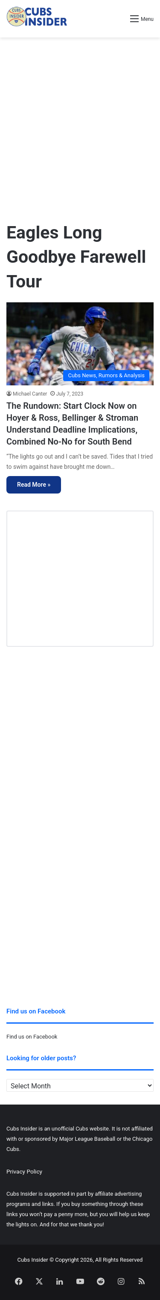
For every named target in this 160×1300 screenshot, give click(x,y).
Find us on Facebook (31, 1036)
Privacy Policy (24, 1171)
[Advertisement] (80, 126)
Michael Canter (30, 394)
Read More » (33, 484)
